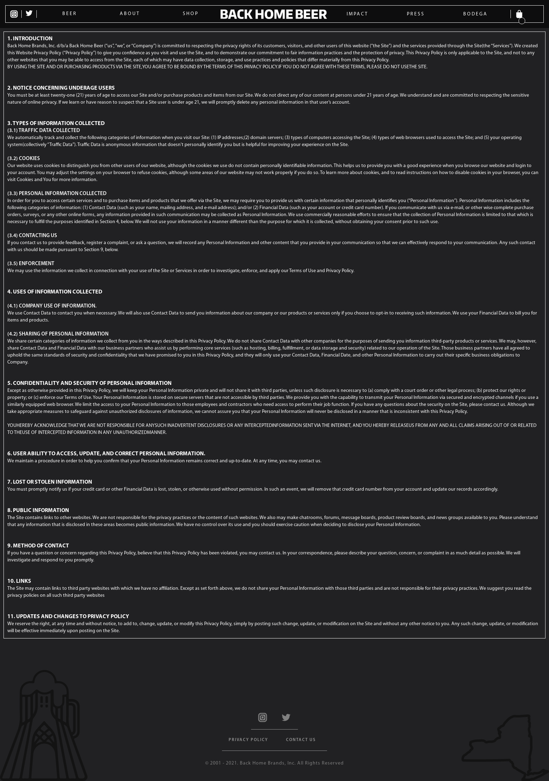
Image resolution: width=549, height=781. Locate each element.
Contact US (301, 740)
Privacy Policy (248, 740)
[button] (521, 14)
